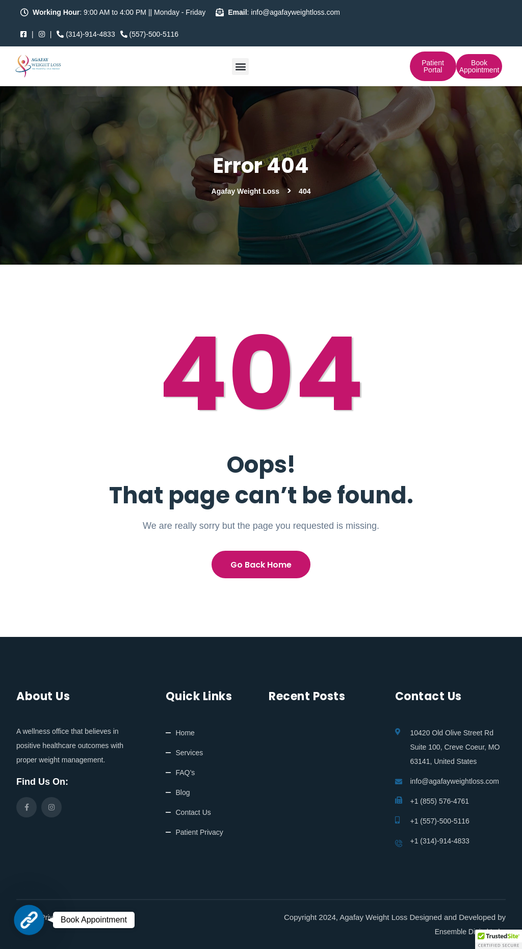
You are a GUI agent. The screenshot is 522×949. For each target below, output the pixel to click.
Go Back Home (261, 565)
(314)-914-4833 (86, 34)
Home (185, 733)
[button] (240, 66)
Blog (183, 792)
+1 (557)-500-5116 (439, 821)
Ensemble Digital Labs (470, 932)
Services (189, 753)
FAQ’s (185, 772)
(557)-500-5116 (149, 34)
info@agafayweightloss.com (455, 781)
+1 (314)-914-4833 (439, 841)
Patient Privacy (199, 832)
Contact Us (193, 812)
